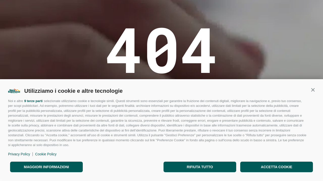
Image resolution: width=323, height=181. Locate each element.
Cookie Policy (46, 154)
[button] (313, 90)
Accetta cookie (276, 167)
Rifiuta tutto (200, 167)
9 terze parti (33, 101)
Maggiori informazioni (46, 167)
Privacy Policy (19, 154)
